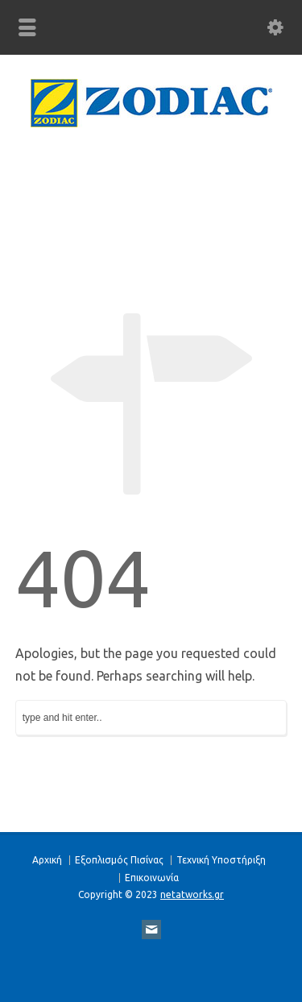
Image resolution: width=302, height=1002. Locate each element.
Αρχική (47, 860)
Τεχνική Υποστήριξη (221, 860)
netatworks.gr (192, 894)
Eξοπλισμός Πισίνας (119, 860)
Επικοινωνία (152, 877)
